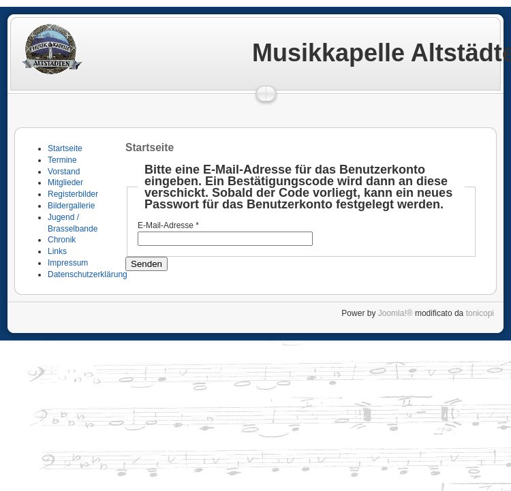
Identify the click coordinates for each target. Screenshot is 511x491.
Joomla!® (395, 313)
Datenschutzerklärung (87, 274)
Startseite (65, 148)
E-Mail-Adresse (168, 225)
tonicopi (480, 313)
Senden (146, 264)
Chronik (62, 239)
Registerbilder (73, 194)
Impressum (68, 263)
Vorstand (64, 171)
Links (57, 251)
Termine (62, 160)
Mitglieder (65, 182)
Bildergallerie (71, 205)
